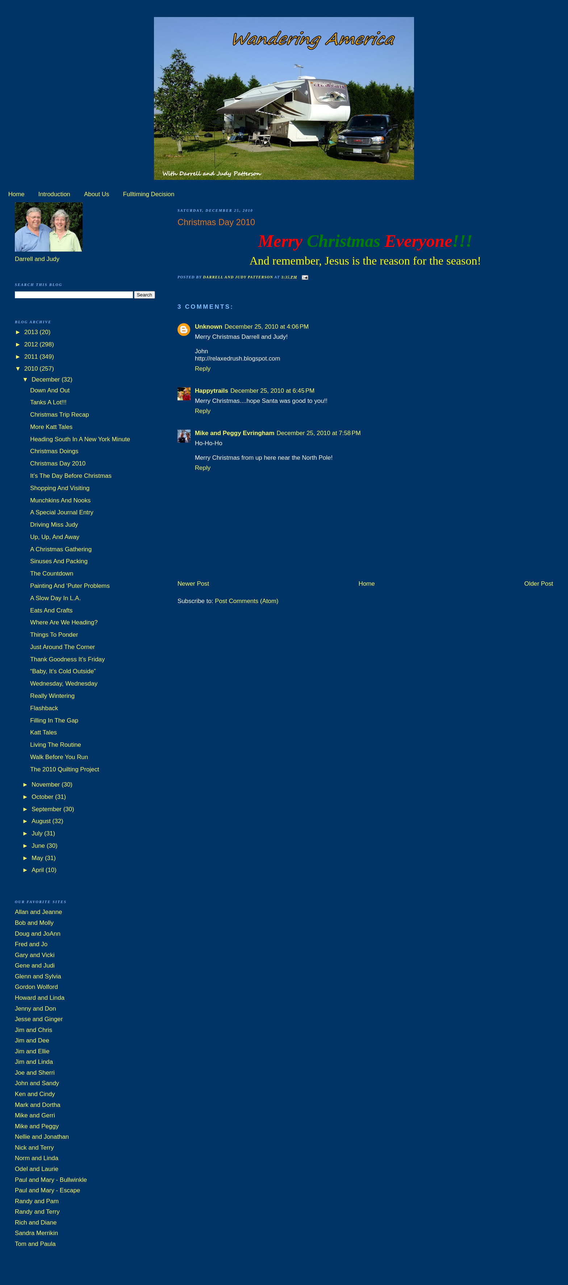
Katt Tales (43, 732)
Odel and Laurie (36, 1169)
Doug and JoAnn (37, 933)
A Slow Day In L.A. (55, 598)
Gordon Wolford (36, 986)
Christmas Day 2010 (57, 463)
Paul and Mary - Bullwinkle (51, 1179)
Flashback (44, 708)
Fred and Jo (31, 944)
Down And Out (50, 390)
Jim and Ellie (32, 1051)
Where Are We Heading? (64, 622)
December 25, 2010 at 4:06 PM (267, 326)
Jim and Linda (34, 1061)
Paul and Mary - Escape (47, 1190)
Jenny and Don (35, 1008)
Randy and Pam (37, 1201)
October (43, 796)
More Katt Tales (51, 427)
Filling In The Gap (54, 720)
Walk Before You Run (59, 757)
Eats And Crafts (51, 610)
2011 (31, 356)
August (42, 821)
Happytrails (211, 390)
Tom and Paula (35, 1243)
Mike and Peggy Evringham (235, 433)
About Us (96, 194)
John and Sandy (37, 1083)
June (39, 845)
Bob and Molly (34, 922)
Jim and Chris (33, 1030)
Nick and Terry (34, 1147)
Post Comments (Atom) (247, 601)
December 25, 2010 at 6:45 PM (272, 390)
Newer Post (193, 583)
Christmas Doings (54, 451)
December (47, 379)
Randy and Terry (37, 1211)
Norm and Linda (36, 1158)
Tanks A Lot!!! (48, 402)
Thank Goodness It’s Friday (67, 659)
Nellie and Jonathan (42, 1136)
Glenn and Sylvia (38, 976)
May (38, 858)
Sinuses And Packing (59, 561)
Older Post (538, 583)
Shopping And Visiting (59, 488)
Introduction (54, 194)
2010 (31, 368)
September (47, 809)
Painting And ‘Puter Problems (70, 585)
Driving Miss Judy (54, 524)
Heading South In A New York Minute (80, 439)
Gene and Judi (35, 965)
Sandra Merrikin (36, 1233)
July (38, 833)
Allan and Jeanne (38, 912)
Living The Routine (55, 744)
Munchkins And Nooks (60, 500)
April (38, 870)
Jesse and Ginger (39, 1019)
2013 (31, 332)
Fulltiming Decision (149, 194)
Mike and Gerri (35, 1115)
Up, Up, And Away (54, 537)
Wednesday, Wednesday (63, 683)
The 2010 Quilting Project (64, 769)
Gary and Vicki (35, 955)
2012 (31, 344)
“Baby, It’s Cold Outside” (63, 671)
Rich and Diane (36, 1222)
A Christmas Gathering (61, 549)
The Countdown (51, 573)
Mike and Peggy (37, 1126)
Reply (202, 368)
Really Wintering (52, 695)
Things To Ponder (54, 634)
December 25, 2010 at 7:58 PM (319, 433)
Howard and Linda (39, 997)
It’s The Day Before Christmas (71, 475)
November (47, 784)
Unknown (208, 326)
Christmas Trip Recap (59, 414)
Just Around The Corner (62, 647)
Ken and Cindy (35, 1094)
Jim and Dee (32, 1040)
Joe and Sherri (35, 1072)
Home (16, 194)
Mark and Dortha (37, 1104)
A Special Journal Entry (61, 512)
